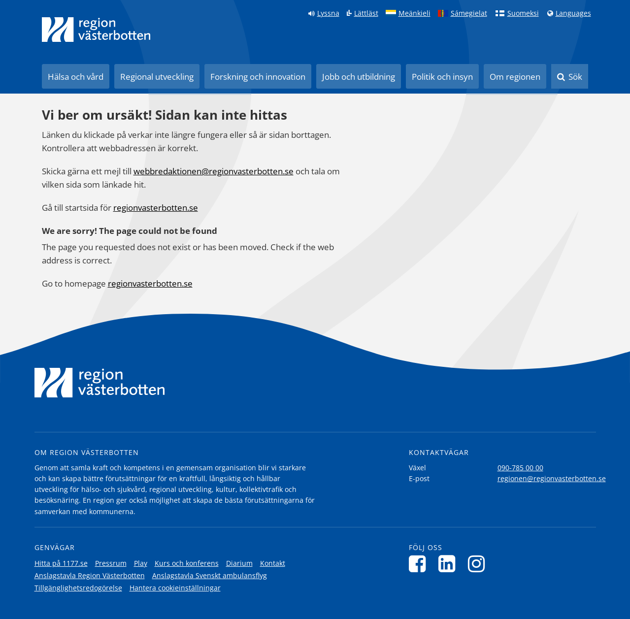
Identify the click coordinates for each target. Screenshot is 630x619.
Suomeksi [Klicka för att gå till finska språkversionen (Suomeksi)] (523, 13)
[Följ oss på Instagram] (479, 563)
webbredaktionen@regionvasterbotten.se (213, 171)
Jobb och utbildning (358, 76)
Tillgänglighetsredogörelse (78, 587)
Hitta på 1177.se (61, 563)
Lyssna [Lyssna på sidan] (328, 13)
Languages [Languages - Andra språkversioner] (573, 13)
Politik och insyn (442, 76)
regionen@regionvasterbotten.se (551, 478)
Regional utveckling (157, 76)
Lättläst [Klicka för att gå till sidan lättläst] (366, 13)
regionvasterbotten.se (155, 207)
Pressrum (111, 563)
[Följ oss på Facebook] (420, 563)
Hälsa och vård (75, 76)
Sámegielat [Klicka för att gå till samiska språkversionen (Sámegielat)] (469, 13)
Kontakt (272, 563)
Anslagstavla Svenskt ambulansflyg (209, 575)
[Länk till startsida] (96, 29)
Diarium (239, 563)
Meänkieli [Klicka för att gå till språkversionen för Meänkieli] (414, 13)
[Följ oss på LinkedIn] (449, 563)
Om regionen (515, 76)
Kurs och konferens (187, 563)
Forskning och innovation (257, 76)
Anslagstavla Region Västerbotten (89, 575)
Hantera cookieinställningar (175, 587)
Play (140, 563)
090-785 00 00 (520, 467)
